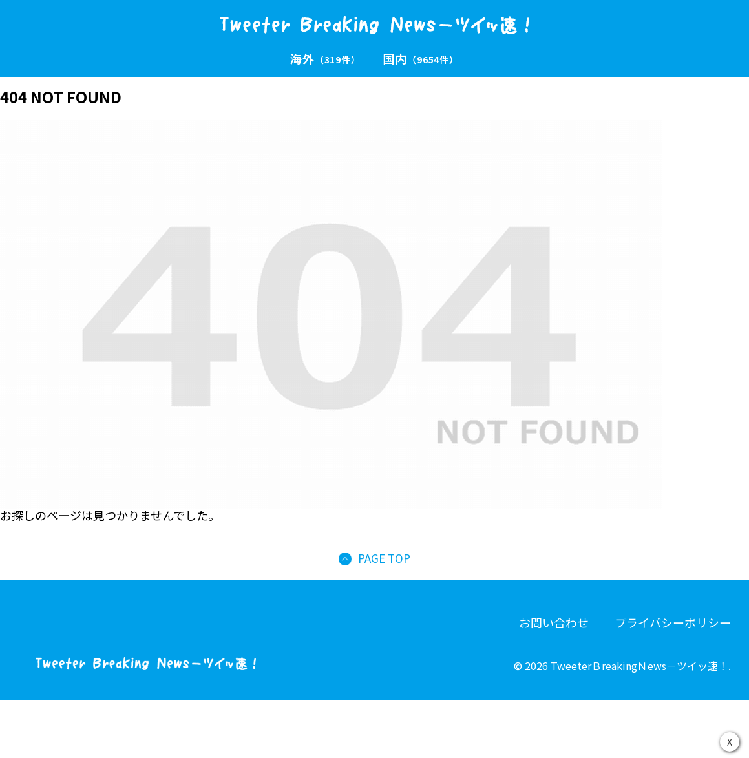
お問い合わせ (554, 622)
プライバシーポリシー (673, 622)
